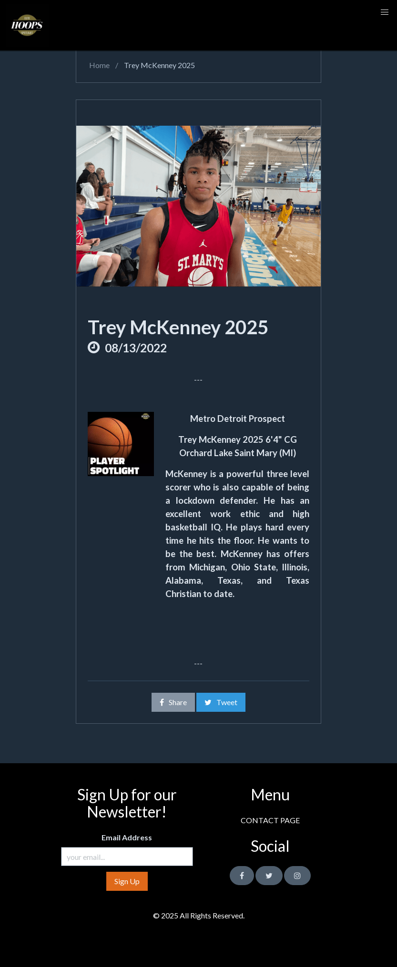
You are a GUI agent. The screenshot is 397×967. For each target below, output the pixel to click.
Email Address (127, 837)
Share (173, 702)
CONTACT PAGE (270, 820)
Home (99, 65)
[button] (384, 12)
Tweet (220, 702)
